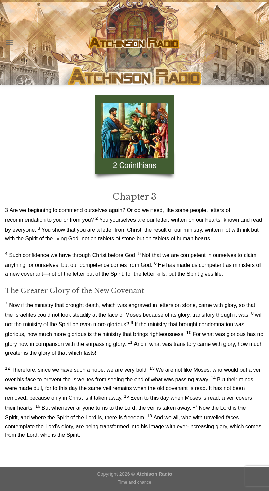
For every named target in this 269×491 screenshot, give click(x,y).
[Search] (261, 42)
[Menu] (9, 42)
